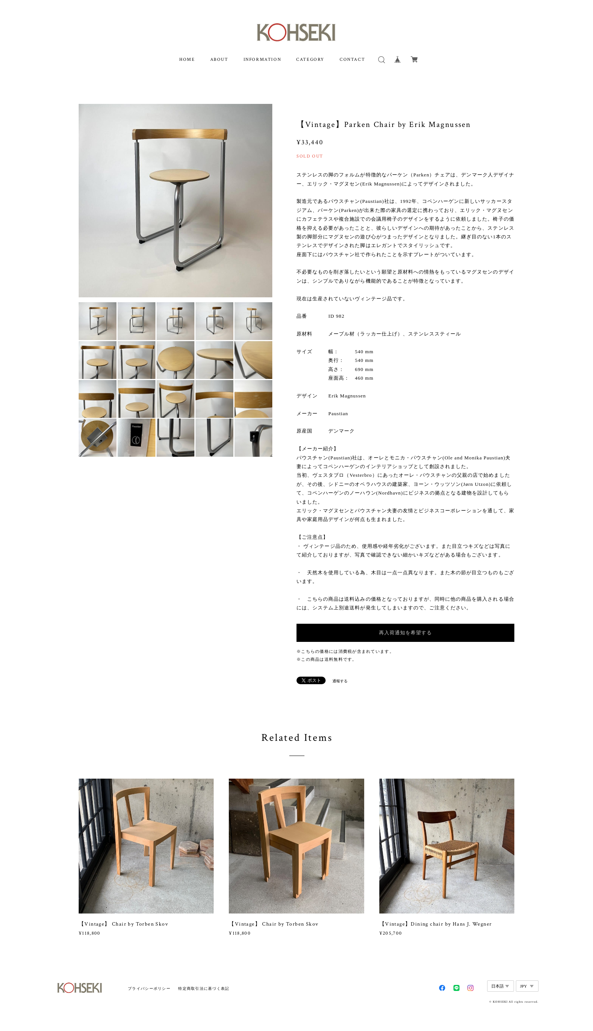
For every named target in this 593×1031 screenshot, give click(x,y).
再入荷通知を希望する (405, 632)
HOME (187, 59)
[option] (175, 200)
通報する (340, 681)
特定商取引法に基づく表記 (203, 988)
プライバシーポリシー (149, 988)
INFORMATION (262, 59)
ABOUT (219, 59)
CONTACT (352, 59)
